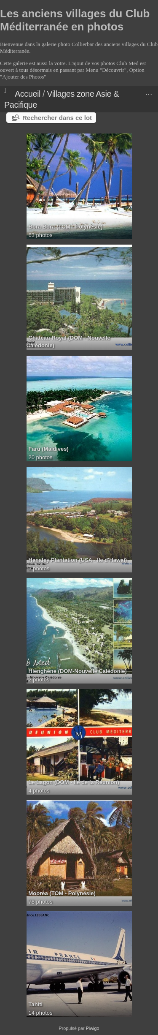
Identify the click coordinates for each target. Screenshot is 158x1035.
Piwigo (92, 1028)
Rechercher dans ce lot (57, 117)
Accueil (27, 93)
